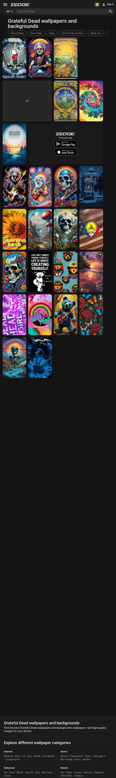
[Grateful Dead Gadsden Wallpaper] (91, 229)
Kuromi (64, 756)
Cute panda (48, 756)
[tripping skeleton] (14, 357)
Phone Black (17, 33)
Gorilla (36, 756)
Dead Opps (36, 33)
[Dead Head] (91, 186)
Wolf (17, 756)
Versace (88, 772)
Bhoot (20, 772)
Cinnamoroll (76, 756)
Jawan (7, 775)
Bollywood (9, 768)
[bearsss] (65, 272)
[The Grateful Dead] (65, 229)
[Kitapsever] (14, 143)
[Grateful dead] (91, 101)
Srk (5, 772)
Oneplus (78, 775)
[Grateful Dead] (14, 58)
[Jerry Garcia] (40, 58)
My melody (66, 759)
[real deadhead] (65, 314)
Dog (29, 756)
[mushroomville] (40, 229)
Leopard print (13, 759)
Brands (64, 768)
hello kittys (66, 775)
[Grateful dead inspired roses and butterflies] (91, 314)
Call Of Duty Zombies (72, 33)
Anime (64, 751)
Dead (51, 33)
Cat (23, 756)
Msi (63, 772)
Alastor (86, 759)
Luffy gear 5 (99, 756)
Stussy (77, 772)
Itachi (88, 756)
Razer (69, 772)
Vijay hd (29, 772)
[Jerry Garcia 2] (40, 186)
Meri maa (47, 772)
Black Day (96, 33)
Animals (8, 751)
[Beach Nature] (91, 272)
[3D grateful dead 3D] (14, 272)
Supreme (98, 772)
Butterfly (8, 756)
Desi (37, 772)
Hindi (12, 772)
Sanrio (77, 759)
